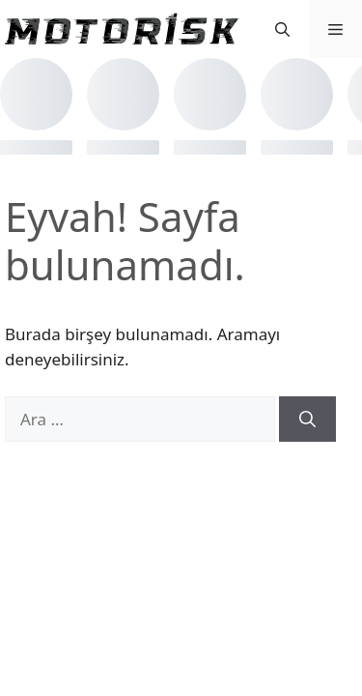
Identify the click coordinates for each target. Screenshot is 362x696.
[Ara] (307, 419)
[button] (282, 29)
